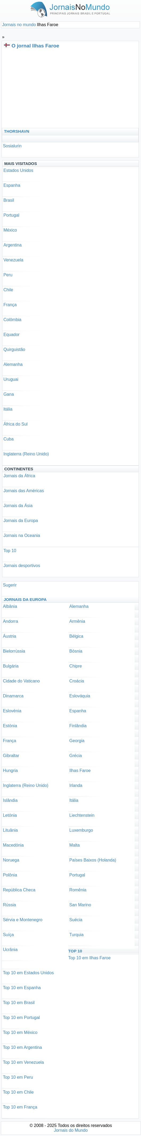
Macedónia (13, 845)
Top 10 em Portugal (21, 1017)
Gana (8, 394)
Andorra (10, 621)
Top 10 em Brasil (19, 1002)
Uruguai (10, 379)
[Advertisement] (52, 88)
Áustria (9, 636)
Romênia (77, 890)
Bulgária (11, 666)
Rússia (9, 905)
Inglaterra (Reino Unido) (26, 454)
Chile (8, 290)
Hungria (10, 770)
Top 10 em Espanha (22, 987)
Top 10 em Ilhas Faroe (89, 958)
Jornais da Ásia (17, 505)
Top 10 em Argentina (22, 1047)
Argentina (12, 245)
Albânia (10, 606)
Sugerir (10, 585)
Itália (8, 409)
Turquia (76, 934)
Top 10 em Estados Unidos (28, 973)
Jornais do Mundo (71, 1130)
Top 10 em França (20, 1107)
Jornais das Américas (23, 490)
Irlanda (75, 785)
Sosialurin (12, 146)
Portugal (11, 215)
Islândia (10, 800)
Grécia (75, 755)
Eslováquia (79, 696)
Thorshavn (16, 131)
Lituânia (10, 830)
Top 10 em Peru (18, 1077)
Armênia (77, 621)
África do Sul (15, 424)
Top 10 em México (20, 1032)
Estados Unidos (18, 170)
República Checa (19, 890)
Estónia (10, 725)
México (10, 230)
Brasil (8, 200)
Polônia (10, 875)
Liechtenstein (81, 815)
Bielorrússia (14, 651)
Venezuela (13, 260)
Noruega (11, 860)
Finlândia (78, 725)
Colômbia (12, 319)
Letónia (10, 815)
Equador (11, 334)
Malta (74, 845)
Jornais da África (19, 476)
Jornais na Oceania (21, 535)
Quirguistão (14, 349)
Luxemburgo (81, 830)
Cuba (8, 439)
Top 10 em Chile (18, 1092)
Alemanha (13, 364)
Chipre (75, 666)
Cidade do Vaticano (21, 681)
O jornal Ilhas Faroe (35, 45)
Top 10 (9, 550)
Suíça (8, 934)
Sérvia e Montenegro (23, 919)
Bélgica (76, 636)
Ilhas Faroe (80, 770)
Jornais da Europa (20, 520)
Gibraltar (11, 755)
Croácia (76, 681)
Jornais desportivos (21, 565)
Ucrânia (10, 949)
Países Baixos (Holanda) (92, 860)
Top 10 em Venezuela (23, 1062)
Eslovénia (12, 711)
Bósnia (75, 651)
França (10, 304)
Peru (8, 275)
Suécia (75, 919)
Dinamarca (13, 696)
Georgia (77, 740)
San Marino (80, 905)
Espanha (11, 185)
